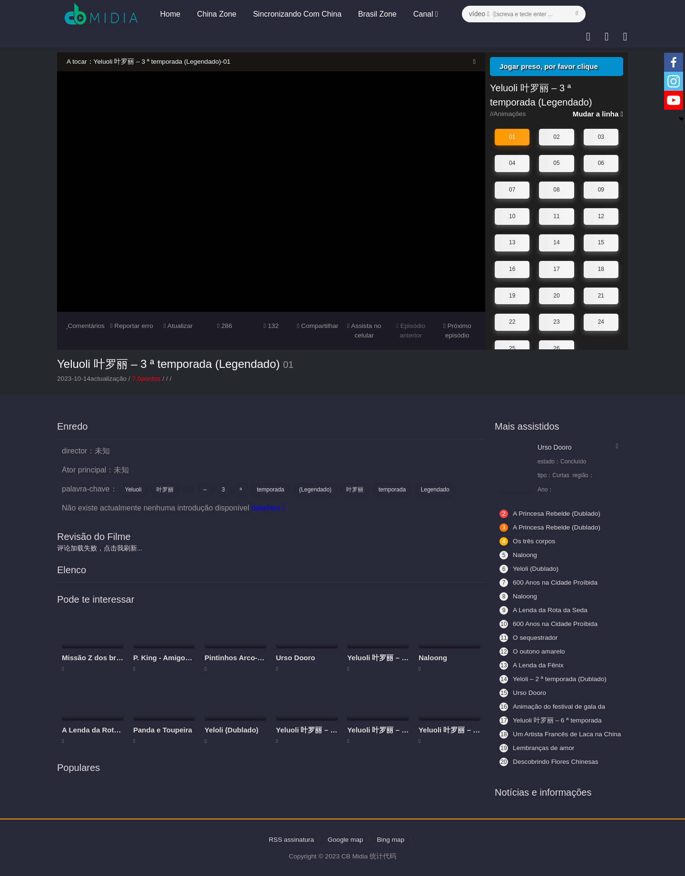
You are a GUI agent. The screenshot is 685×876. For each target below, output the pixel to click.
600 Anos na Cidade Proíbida (549, 623)
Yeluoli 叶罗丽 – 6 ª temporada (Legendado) (551, 720)
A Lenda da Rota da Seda (104, 729)
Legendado (435, 489)
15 (601, 242)
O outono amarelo (532, 651)
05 (556, 163)
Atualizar (178, 325)
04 (512, 163)
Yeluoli (133, 489)
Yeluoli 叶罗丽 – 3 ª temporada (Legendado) (168, 363)
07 (512, 189)
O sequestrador (529, 637)
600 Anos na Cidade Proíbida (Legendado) (549, 582)
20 (556, 295)
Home (169, 14)
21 (601, 295)
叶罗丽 (165, 489)
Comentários (85, 325)
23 (556, 321)
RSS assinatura (290, 839)
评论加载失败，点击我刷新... (100, 548)
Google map (345, 839)
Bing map (392, 839)
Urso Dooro (295, 657)
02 (556, 137)
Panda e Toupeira (162, 729)
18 (601, 269)
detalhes (268, 508)
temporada (270, 489)
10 (512, 215)
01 (512, 137)
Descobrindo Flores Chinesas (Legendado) (549, 761)
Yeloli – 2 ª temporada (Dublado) (554, 678)
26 (556, 348)
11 (556, 215)
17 (556, 269)
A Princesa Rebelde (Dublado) (550, 513)
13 (512, 242)
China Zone (216, 14)
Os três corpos (527, 541)
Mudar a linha (598, 114)
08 (556, 189)
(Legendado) (315, 489)
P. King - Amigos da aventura (182, 657)
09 (601, 189)
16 (512, 269)
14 (556, 242)
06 (601, 163)
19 (512, 295)
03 (601, 137)
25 (512, 348)
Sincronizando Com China (296, 14)
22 (512, 321)
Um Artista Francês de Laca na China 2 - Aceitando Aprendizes (551, 734)
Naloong (433, 657)
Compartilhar (317, 325)
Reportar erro (132, 325)
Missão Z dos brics (94, 657)
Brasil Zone (376, 14)
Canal (424, 14)
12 (601, 215)
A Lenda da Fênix (532, 665)
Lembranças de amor (537, 747)
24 (601, 321)
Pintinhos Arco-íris (236, 657)
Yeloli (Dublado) (231, 729)
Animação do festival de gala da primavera (553, 706)
